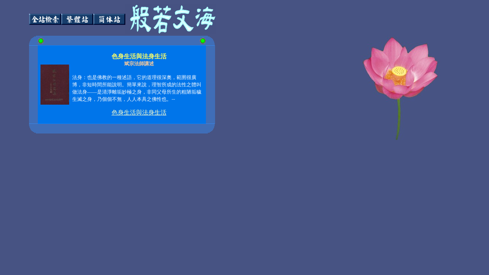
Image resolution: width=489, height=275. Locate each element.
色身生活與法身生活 (139, 112)
